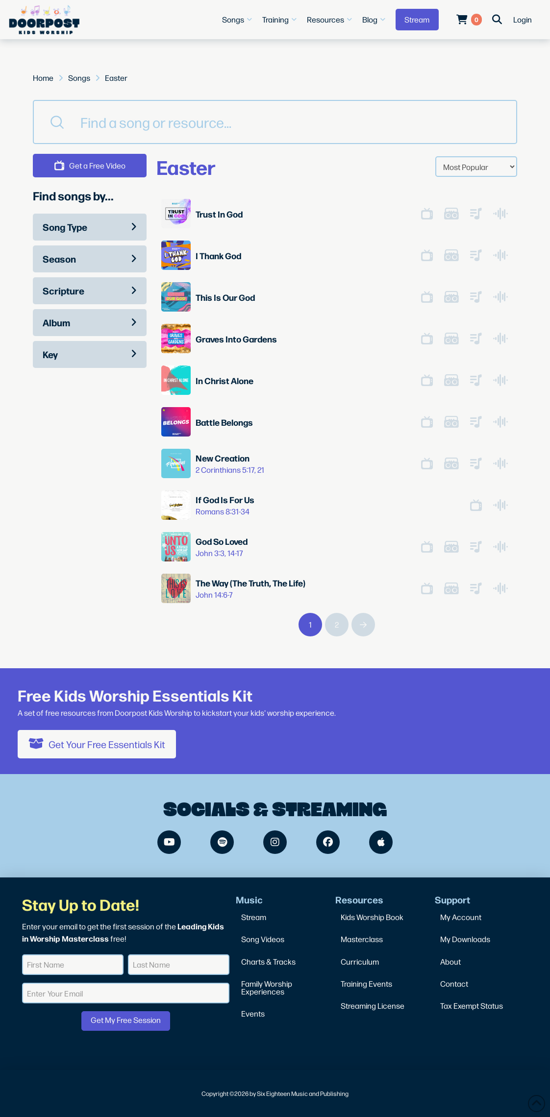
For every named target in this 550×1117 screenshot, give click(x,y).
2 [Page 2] (337, 624)
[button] (238, 19)
